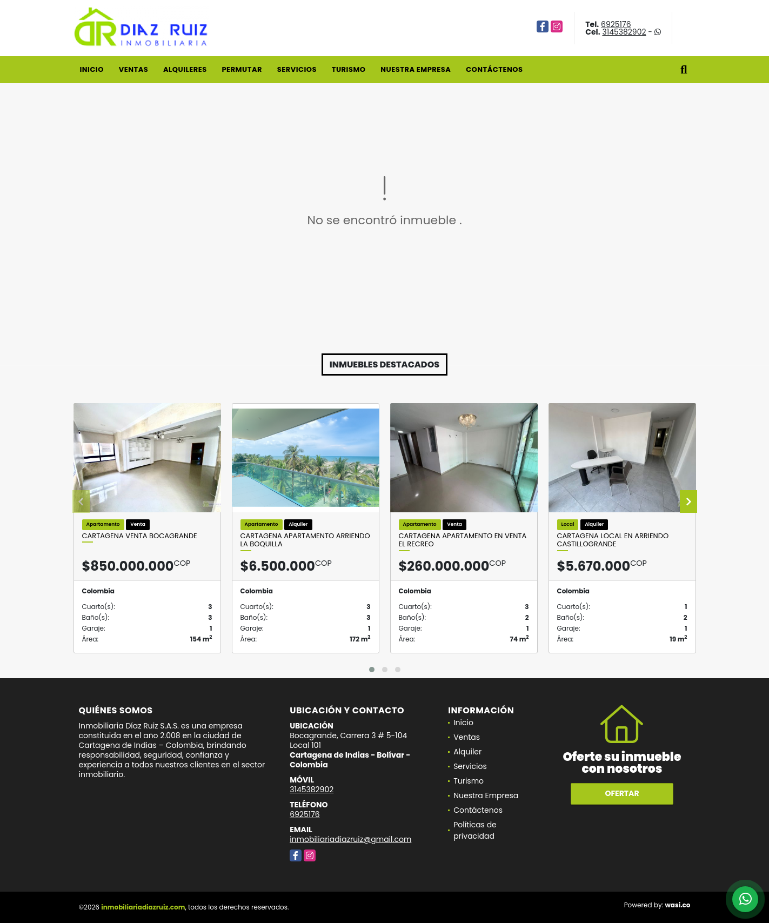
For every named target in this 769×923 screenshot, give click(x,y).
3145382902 (624, 31)
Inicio (92, 69)
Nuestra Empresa (415, 69)
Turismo (349, 69)
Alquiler (467, 751)
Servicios (297, 69)
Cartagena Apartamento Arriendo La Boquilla (305, 540)
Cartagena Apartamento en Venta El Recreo (463, 540)
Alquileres (185, 69)
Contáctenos (494, 69)
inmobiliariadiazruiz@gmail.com (350, 839)
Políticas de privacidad (475, 830)
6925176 (616, 24)
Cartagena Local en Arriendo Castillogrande (613, 540)
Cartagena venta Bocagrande (139, 536)
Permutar (242, 69)
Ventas (134, 69)
